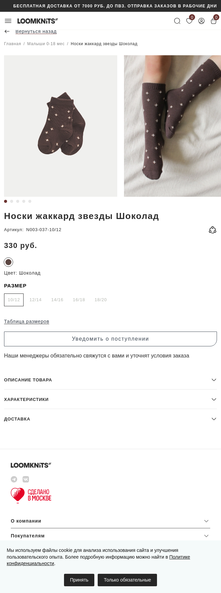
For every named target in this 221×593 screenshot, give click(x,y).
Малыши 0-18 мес (46, 43)
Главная (12, 43)
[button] (110, 379)
